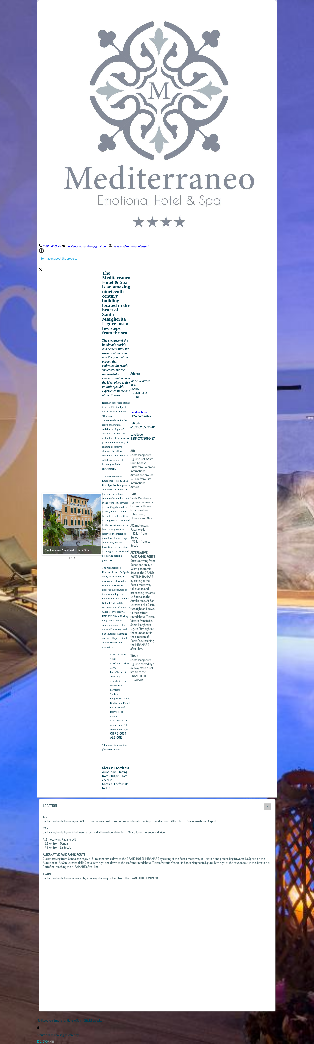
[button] (267, 806)
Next (118, 524)
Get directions (160, 412)
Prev (48, 524)
